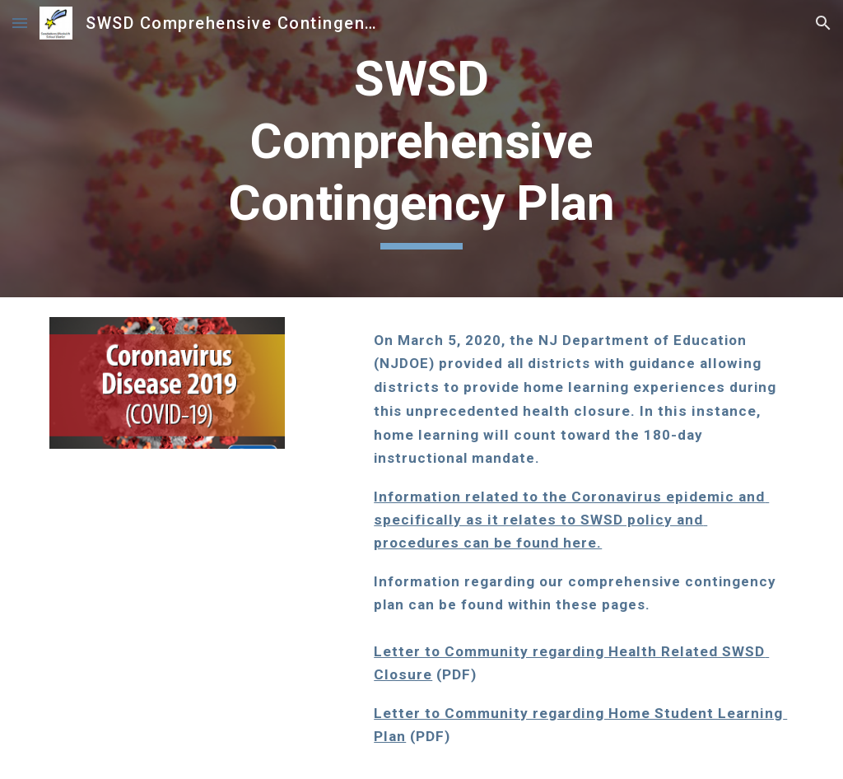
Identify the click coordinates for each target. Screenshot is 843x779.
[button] (20, 22)
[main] (421, 148)
